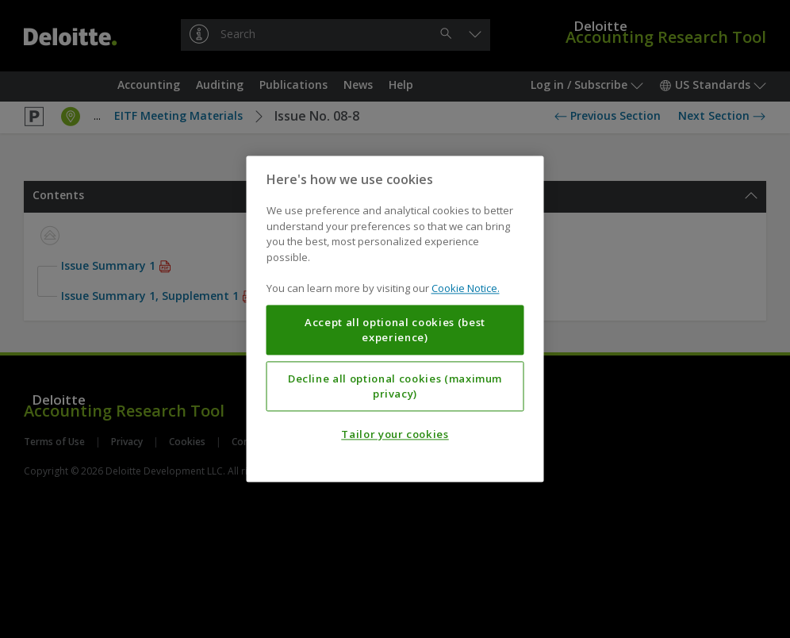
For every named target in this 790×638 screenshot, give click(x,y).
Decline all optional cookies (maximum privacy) (395, 386)
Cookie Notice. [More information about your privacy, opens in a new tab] (465, 289)
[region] (395, 319)
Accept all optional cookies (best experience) (395, 330)
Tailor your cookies (394, 435)
